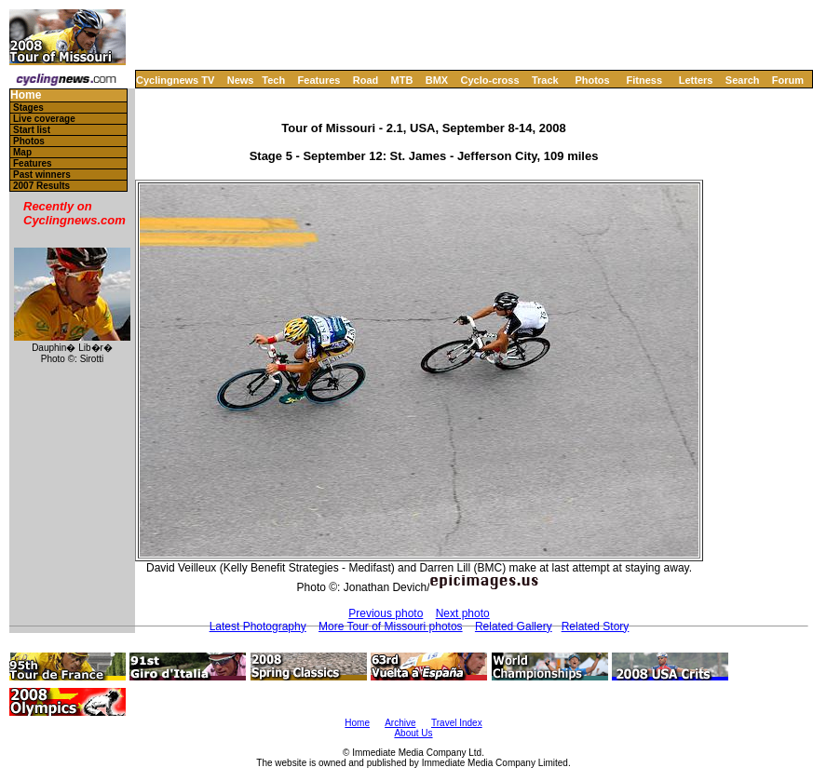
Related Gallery (513, 626)
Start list (31, 130)
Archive (400, 723)
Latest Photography (258, 626)
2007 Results (41, 186)
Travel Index (456, 723)
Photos (592, 80)
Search (742, 80)
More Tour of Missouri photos (390, 626)
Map (22, 152)
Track (545, 80)
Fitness (644, 80)
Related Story (596, 626)
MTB (402, 80)
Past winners (42, 174)
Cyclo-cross (490, 80)
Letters (696, 80)
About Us (413, 733)
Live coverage (44, 119)
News (240, 80)
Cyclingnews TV (175, 80)
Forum (788, 80)
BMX (437, 80)
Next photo (463, 613)
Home (25, 95)
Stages (28, 107)
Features (319, 80)
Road (366, 80)
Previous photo (385, 613)
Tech (273, 80)
